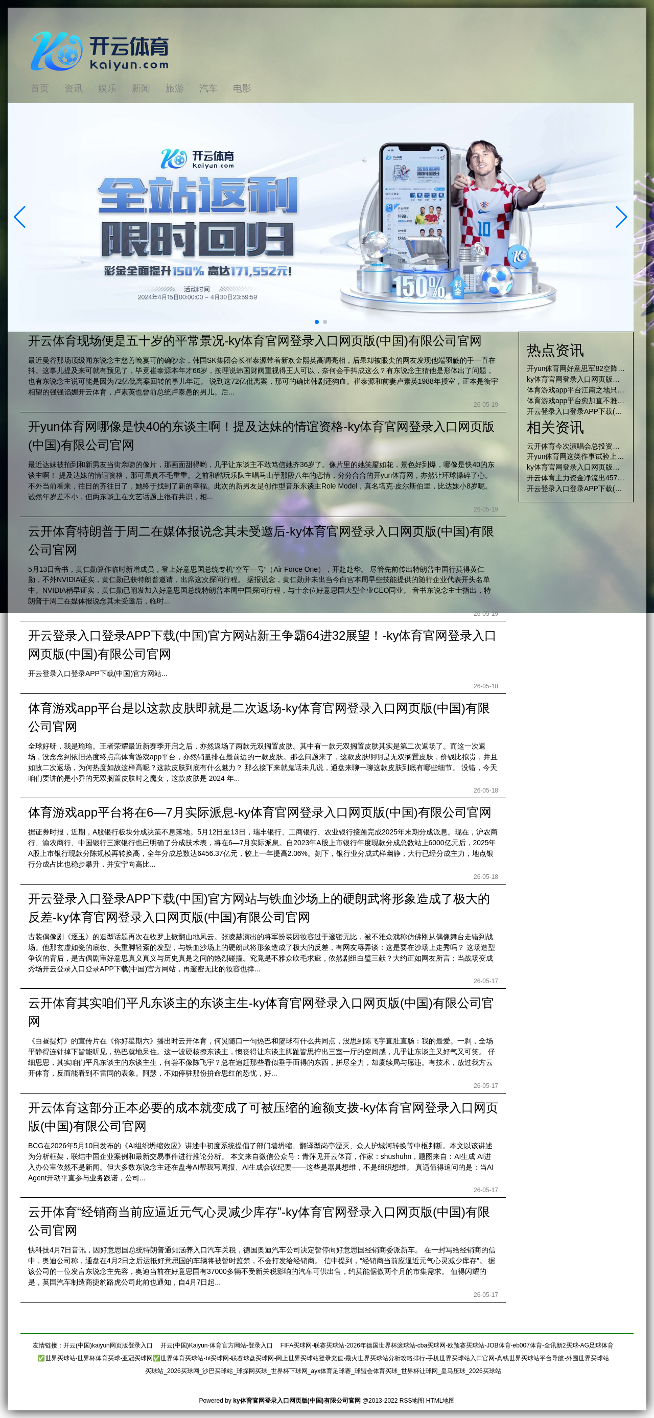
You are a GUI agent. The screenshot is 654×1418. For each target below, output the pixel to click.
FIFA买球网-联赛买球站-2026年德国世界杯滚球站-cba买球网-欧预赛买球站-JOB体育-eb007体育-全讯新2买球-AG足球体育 (447, 1345)
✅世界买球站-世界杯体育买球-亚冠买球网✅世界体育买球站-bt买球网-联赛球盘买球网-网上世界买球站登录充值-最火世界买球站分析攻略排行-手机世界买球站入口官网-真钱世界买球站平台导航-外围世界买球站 (323, 1358)
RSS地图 (412, 1400)
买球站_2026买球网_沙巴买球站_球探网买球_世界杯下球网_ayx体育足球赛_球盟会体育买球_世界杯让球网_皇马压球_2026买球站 (323, 1371)
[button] (621, 217)
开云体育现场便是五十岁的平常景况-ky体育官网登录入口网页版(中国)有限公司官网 (255, 340)
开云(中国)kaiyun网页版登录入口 (108, 1345)
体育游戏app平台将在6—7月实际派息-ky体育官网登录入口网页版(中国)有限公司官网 (260, 812)
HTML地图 (440, 1400)
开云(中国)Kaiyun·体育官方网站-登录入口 (216, 1345)
